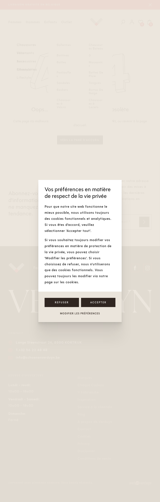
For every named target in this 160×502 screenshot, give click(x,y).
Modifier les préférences (80, 313)
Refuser (62, 302)
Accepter (98, 302)
